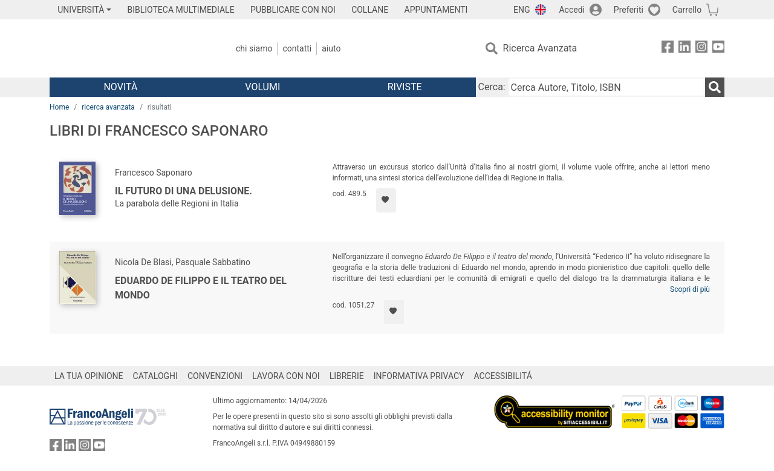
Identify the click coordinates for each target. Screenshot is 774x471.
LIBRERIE (347, 376)
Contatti (296, 48)
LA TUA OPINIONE (88, 376)
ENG (521, 10)
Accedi (572, 10)
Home (59, 107)
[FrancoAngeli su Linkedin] (684, 49)
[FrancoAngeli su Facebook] (668, 49)
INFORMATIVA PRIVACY (419, 376)
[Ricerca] (714, 87)
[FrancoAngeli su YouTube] (718, 49)
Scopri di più (690, 289)
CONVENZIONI (214, 376)
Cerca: (492, 87)
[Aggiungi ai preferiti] (386, 200)
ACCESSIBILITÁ (503, 376)
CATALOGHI (155, 376)
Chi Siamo (254, 48)
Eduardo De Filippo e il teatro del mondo (201, 288)
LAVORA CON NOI (286, 376)
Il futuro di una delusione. (183, 191)
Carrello (686, 10)
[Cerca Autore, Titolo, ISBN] (606, 87)
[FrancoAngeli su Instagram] (701, 49)
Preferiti (628, 10)
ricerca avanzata (108, 107)
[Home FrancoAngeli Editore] (130, 48)
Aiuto (331, 48)
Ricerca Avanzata (540, 48)
